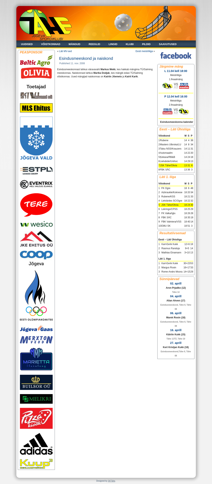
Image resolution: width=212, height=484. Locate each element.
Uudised (27, 44)
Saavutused (168, 44)
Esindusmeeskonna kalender (176, 122)
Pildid (146, 44)
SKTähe (111, 481)
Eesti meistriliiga (144, 51)
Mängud (74, 44)
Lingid (112, 44)
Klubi (130, 44)
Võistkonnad (50, 44)
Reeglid (94, 44)
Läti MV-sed (65, 51)
